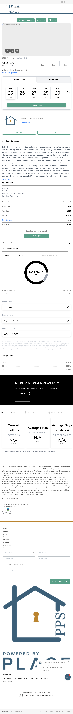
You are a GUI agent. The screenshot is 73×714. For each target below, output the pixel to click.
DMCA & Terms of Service (57, 711)
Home (5, 528)
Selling (5, 537)
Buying (5, 534)
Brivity (10, 711)
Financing (6, 539)
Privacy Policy (43, 711)
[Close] (68, 693)
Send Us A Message (59, 581)
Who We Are (7, 545)
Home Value (6, 542)
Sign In (65, 2)
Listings (5, 531)
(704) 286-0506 (7, 681)
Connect (5, 548)
